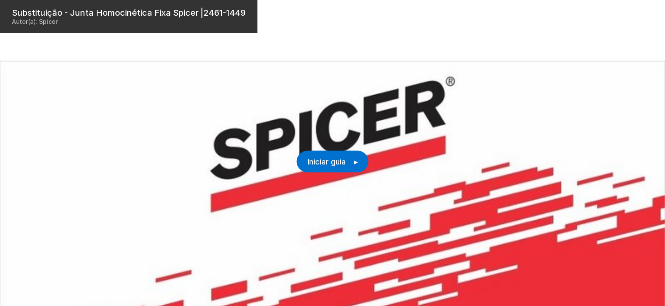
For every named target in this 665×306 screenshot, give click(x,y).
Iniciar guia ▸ (332, 161)
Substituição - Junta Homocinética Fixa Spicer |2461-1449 (129, 13)
